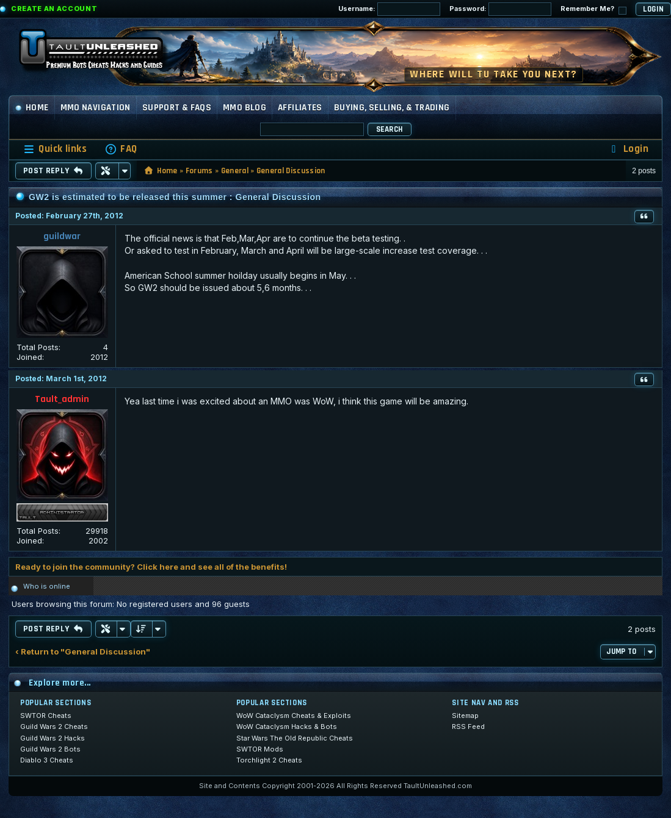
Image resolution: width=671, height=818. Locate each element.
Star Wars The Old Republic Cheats (294, 738)
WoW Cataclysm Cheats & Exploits (293, 715)
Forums (199, 171)
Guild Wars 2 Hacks (52, 738)
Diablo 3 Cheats (46, 760)
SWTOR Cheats (45, 715)
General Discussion (290, 171)
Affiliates (300, 107)
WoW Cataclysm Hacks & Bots (286, 726)
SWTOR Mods (259, 749)
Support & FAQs (176, 107)
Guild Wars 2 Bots (50, 749)
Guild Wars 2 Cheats (54, 726)
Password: (500, 9)
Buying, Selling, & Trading (392, 107)
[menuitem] (121, 149)
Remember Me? (593, 9)
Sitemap (465, 715)
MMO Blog (244, 107)
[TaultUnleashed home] (100, 53)
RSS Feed (468, 726)
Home (32, 107)
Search (389, 129)
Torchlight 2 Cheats (269, 760)
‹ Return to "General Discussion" (82, 651)
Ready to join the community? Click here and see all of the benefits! (151, 567)
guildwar (62, 236)
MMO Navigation (95, 107)
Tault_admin (62, 399)
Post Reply (53, 170)
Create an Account (54, 8)
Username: (389, 9)
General (234, 171)
